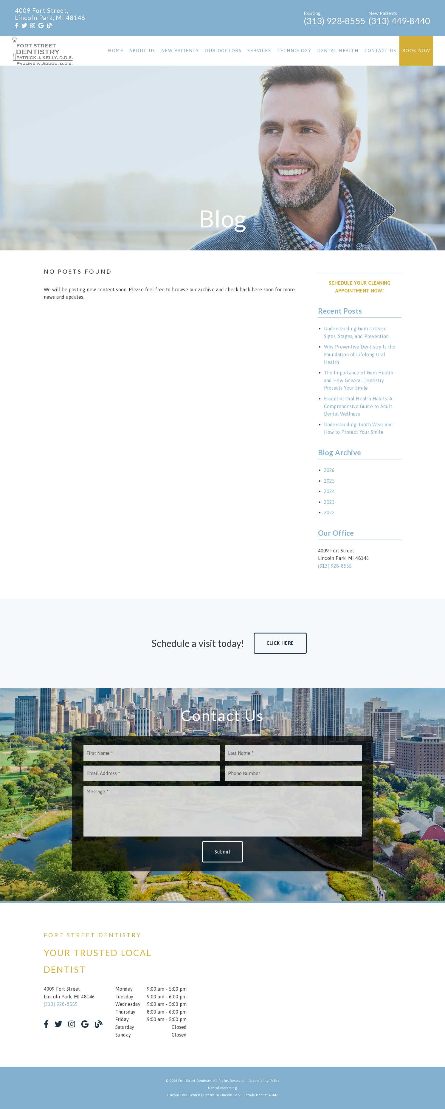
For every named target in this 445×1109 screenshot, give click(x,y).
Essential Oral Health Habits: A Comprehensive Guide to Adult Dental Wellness (358, 406)
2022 (329, 512)
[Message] (222, 811)
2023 (329, 502)
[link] (16, 25)
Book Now (416, 50)
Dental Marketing (222, 1088)
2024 (329, 491)
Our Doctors (223, 50)
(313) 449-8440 (399, 21)
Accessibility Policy (264, 1081)
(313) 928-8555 (334, 21)
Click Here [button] (280, 643)
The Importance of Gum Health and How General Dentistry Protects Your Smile (358, 380)
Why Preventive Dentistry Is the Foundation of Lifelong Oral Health (360, 354)
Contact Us (380, 50)
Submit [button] (222, 851)
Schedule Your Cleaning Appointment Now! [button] (360, 286)
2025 (329, 481)
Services (259, 50)
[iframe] (329, 985)
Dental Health (338, 50)
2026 (329, 470)
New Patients (180, 50)
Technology (294, 50)
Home (115, 50)
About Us (142, 50)
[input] (151, 753)
